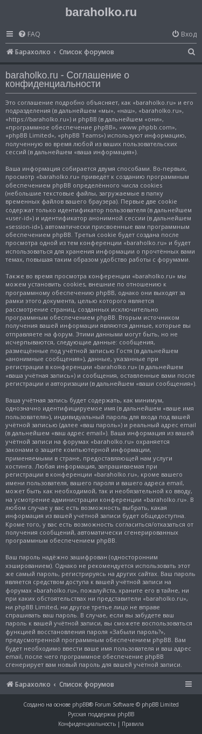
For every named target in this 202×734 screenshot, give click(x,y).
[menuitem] (29, 34)
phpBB (80, 704)
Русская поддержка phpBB (101, 714)
